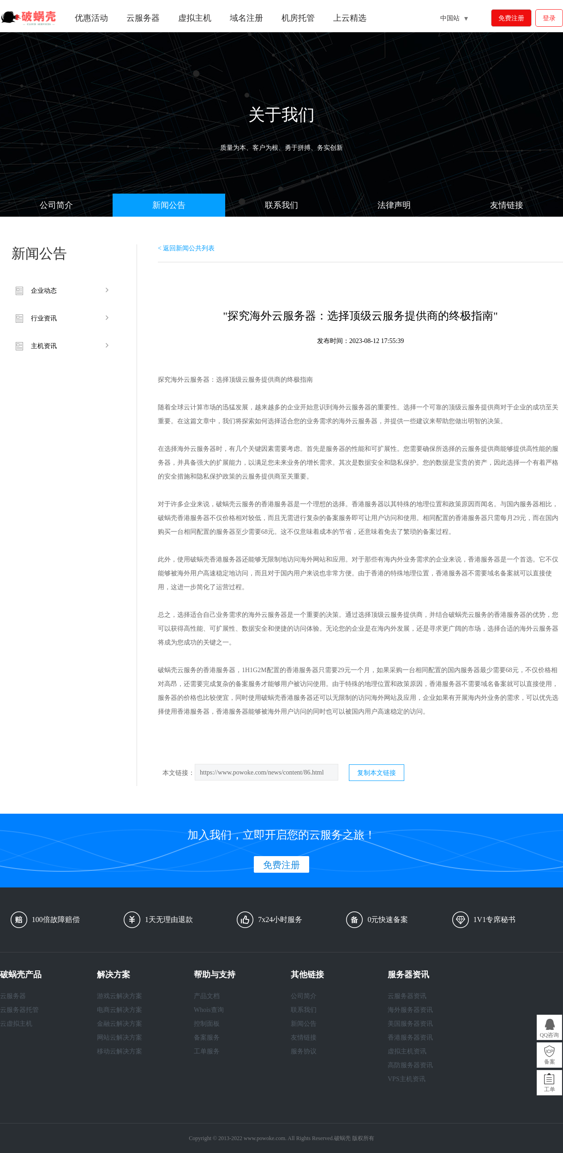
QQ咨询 (549, 1035)
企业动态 (44, 290)
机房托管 (298, 18)
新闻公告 (169, 205)
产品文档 (207, 996)
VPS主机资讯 (406, 1079)
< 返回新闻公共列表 (186, 248)
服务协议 (304, 1051)
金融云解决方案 (119, 1023)
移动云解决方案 (119, 1051)
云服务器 (143, 18)
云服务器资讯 (407, 996)
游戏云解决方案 (119, 996)
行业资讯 (44, 318)
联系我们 (281, 205)
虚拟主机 (194, 18)
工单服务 (207, 1051)
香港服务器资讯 (410, 1037)
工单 (549, 1089)
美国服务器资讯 (410, 1023)
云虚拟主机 (16, 1023)
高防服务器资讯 (410, 1065)
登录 (549, 18)
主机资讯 (44, 346)
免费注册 (511, 18)
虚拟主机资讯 (407, 1051)
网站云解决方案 (119, 1037)
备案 (549, 1061)
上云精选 (349, 18)
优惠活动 (91, 18)
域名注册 (246, 18)
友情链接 (506, 205)
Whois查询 (209, 1009)
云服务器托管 (19, 1009)
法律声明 (394, 205)
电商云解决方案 (119, 1009)
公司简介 (56, 205)
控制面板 (207, 1023)
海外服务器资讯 (410, 1009)
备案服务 (207, 1037)
